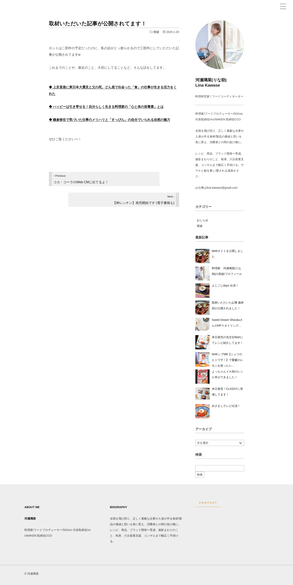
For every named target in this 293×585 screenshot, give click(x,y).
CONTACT (208, 503)
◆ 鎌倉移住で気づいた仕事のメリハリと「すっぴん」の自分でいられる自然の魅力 (109, 119)
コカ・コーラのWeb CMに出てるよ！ (81, 179)
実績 (156, 32)
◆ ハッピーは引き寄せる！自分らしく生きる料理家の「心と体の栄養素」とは (106, 106)
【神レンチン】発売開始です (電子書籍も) (143, 200)
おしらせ (202, 220)
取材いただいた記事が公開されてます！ (97, 24)
